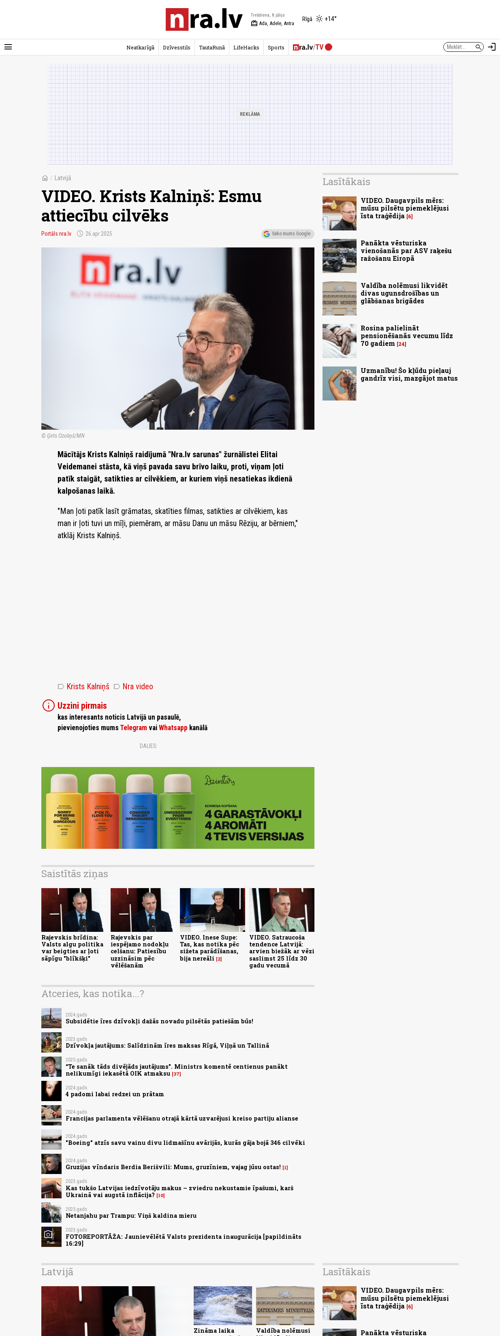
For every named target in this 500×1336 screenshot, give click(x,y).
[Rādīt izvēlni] (8, 47)
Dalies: (149, 746)
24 (401, 344)
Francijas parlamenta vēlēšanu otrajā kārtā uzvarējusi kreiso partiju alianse (182, 1118)
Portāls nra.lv (56, 233)
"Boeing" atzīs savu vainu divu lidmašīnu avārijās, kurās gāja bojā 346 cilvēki (185, 1142)
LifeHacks (246, 47)
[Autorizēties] (492, 47)
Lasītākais (346, 181)
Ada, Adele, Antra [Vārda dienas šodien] (272, 23)
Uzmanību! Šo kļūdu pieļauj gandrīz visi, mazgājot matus (409, 374)
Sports (276, 47)
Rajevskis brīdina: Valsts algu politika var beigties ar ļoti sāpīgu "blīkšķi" (72, 947)
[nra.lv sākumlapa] (204, 19)
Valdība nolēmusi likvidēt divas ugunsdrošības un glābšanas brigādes (404, 293)
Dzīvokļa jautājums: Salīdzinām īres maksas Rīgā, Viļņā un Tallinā (167, 1045)
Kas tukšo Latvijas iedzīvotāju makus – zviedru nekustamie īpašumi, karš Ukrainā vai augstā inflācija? (179, 1191)
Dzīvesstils (176, 47)
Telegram (133, 728)
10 (160, 1195)
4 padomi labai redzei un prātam (115, 1094)
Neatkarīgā (140, 47)
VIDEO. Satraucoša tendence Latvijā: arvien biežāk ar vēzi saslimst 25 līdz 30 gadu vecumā (281, 951)
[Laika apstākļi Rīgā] (319, 19)
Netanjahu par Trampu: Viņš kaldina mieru (131, 1215)
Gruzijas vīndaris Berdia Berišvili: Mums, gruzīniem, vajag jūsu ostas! (173, 1167)
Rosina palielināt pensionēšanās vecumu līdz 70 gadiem (407, 335)
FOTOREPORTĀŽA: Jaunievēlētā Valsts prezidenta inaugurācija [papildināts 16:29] (183, 1240)
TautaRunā (212, 47)
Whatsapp (173, 728)
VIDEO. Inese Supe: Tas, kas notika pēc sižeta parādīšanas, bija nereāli (209, 947)
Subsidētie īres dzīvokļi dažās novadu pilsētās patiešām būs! (159, 1021)
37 (176, 1074)
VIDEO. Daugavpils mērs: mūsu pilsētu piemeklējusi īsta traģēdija (405, 208)
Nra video (133, 686)
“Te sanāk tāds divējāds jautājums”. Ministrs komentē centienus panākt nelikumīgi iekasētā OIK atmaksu (177, 1070)
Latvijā (62, 178)
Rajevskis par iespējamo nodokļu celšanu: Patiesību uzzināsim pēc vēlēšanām (140, 951)
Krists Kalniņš (83, 686)
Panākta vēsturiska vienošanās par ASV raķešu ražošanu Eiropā (406, 250)
